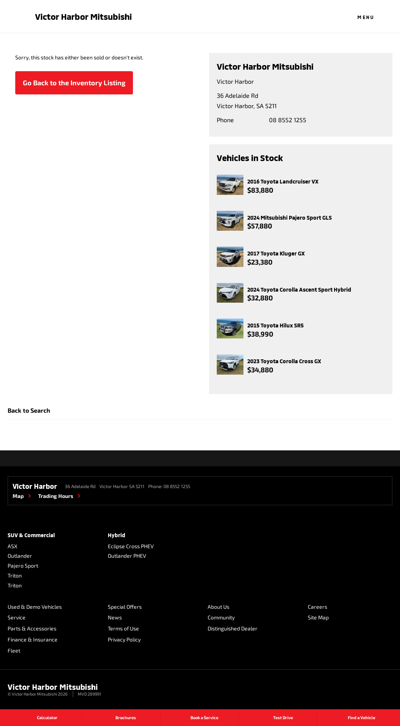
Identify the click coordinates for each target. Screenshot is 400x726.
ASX (13, 546)
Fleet (14, 650)
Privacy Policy (124, 639)
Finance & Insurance (33, 639)
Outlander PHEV (127, 555)
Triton (15, 575)
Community (221, 617)
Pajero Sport (23, 565)
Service (17, 617)
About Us (218, 606)
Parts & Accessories (32, 628)
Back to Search (29, 410)
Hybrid (116, 535)
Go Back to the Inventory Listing (74, 82)
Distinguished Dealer (233, 628)
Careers (317, 606)
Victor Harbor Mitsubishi (83, 16)
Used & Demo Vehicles (35, 606)
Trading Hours (55, 496)
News (115, 617)
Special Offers (125, 606)
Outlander (20, 555)
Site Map (318, 617)
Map (18, 496)
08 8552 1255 (287, 119)
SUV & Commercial (31, 535)
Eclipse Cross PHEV (131, 546)
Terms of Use (123, 628)
